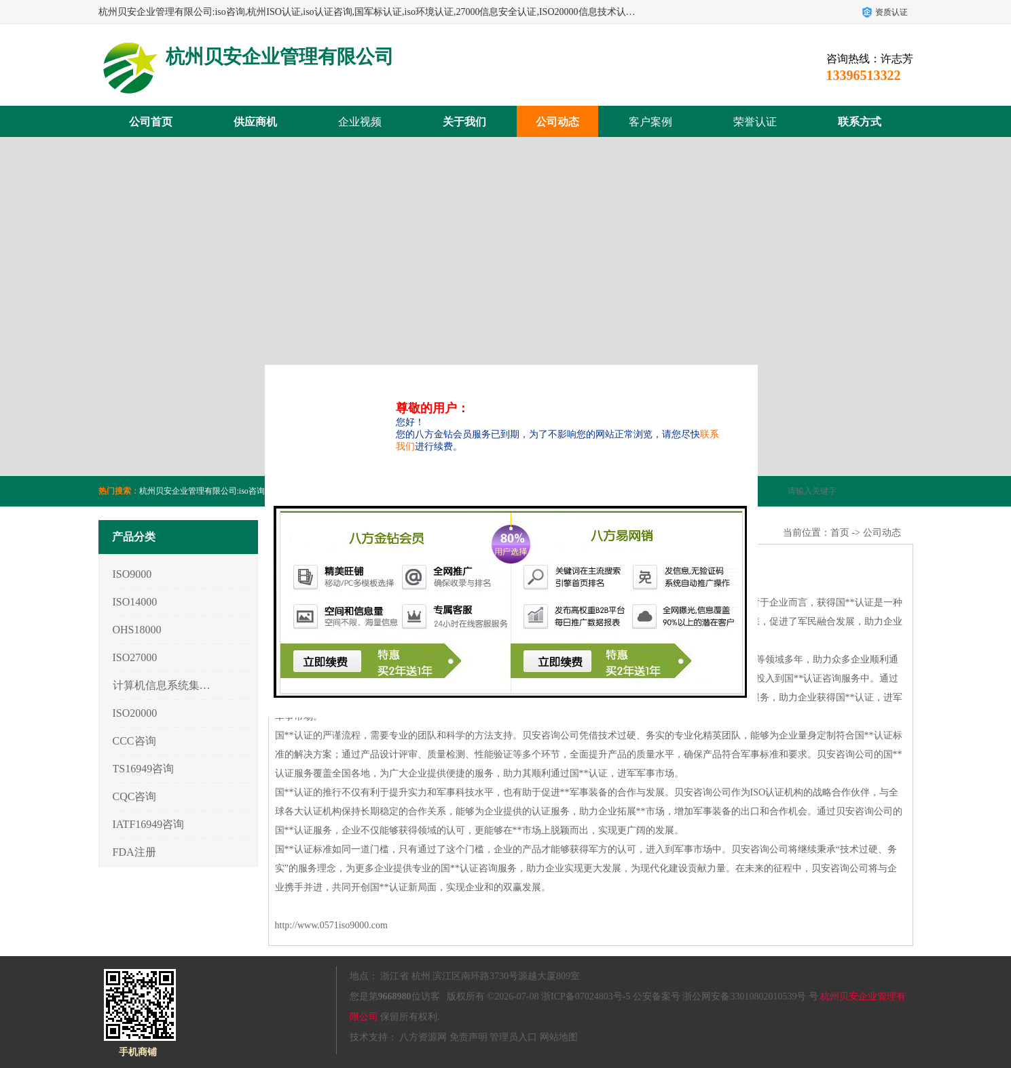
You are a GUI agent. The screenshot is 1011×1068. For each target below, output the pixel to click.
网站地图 (559, 1037)
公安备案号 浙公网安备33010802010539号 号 (725, 996)
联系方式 (859, 121)
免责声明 (468, 1037)
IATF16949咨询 (149, 824)
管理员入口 (513, 1037)
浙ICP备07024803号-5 (585, 996)
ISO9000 (132, 574)
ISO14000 (135, 602)
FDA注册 (134, 852)
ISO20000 (135, 713)
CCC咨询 (134, 741)
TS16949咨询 (143, 768)
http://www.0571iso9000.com (331, 925)
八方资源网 (423, 1037)
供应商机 (255, 121)
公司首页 (150, 121)
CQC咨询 (135, 796)
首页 (839, 533)
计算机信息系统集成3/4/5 (162, 685)
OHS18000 (137, 629)
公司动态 (557, 121)
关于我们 (464, 121)
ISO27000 (135, 657)
